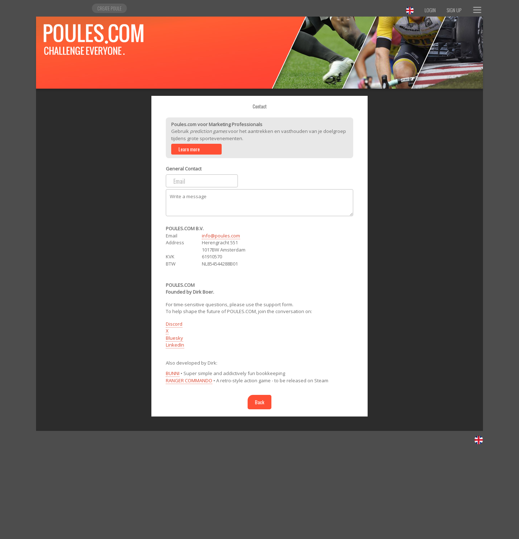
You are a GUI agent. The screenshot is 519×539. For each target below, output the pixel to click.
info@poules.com (221, 235)
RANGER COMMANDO (189, 380)
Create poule (109, 8)
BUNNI (172, 373)
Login (430, 10)
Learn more (189, 149)
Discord (174, 324)
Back (259, 402)
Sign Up (454, 10)
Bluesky (174, 338)
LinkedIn (175, 345)
